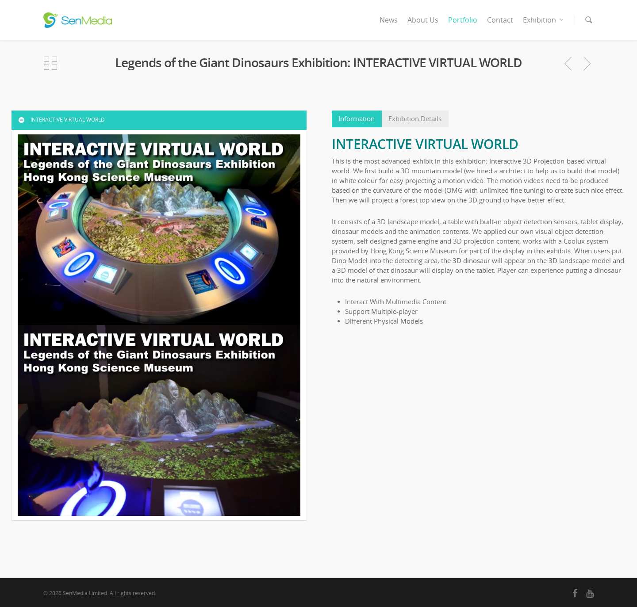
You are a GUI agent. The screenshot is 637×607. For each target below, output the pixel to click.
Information (356, 119)
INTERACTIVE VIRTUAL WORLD (61, 119)
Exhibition (543, 20)
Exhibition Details (414, 119)
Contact (500, 20)
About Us (422, 20)
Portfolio (462, 20)
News (389, 20)
